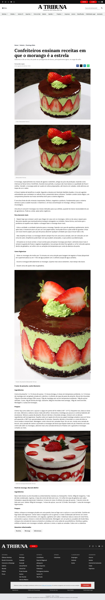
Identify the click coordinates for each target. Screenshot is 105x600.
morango (27, 531)
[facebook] (77, 65)
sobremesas (37, 531)
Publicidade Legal (88, 590)
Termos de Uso (54, 590)
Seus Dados (70, 590)
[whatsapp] (88, 65)
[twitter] (81, 65)
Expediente (15, 590)
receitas (18, 531)
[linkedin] (84, 65)
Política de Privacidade (47, 585)
